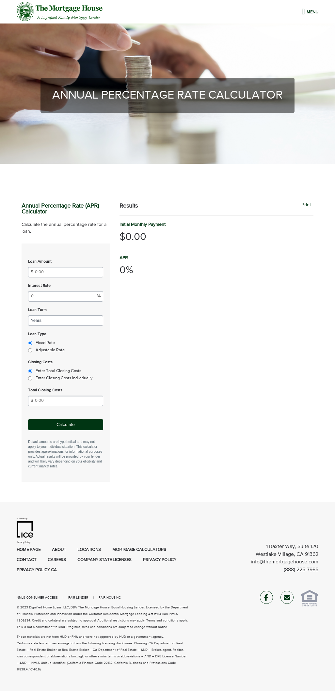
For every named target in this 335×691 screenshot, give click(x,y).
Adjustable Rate (50, 350)
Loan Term (37, 310)
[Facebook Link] (266, 599)
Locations (89, 550)
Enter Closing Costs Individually (64, 378)
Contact (26, 560)
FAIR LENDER (78, 597)
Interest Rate (39, 286)
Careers (57, 560)
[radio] (30, 343)
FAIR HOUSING (110, 597)
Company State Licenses (104, 560)
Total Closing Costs (45, 390)
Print (306, 204)
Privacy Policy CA (37, 570)
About (59, 550)
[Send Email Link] (287, 599)
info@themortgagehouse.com (284, 562)
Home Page (28, 550)
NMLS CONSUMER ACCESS (37, 597)
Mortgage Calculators (139, 550)
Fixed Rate (45, 343)
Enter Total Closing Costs (58, 371)
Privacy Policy (159, 560)
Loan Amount (40, 262)
